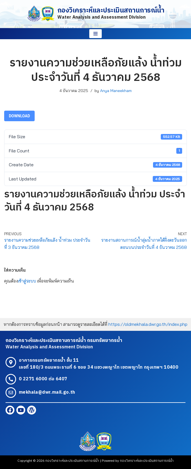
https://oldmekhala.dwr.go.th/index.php (147, 324)
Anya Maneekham (116, 90)
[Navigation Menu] (95, 33)
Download (19, 116)
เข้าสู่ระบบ (27, 281)
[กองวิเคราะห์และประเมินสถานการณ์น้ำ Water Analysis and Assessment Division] (95, 14)
